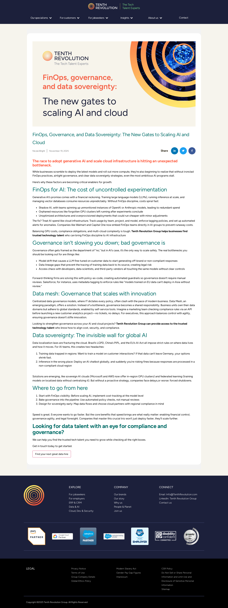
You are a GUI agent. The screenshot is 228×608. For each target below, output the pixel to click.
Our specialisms (41, 17)
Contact (183, 17)
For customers (69, 17)
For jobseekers (98, 17)
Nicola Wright (38, 151)
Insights (126, 17)
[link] (77, 494)
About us (155, 17)
